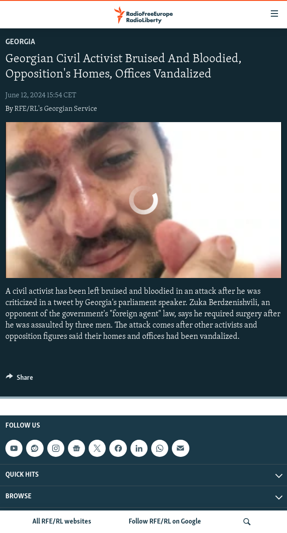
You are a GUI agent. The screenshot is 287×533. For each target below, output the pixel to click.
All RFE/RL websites (61, 521)
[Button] (19, 379)
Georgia (20, 42)
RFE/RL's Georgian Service (55, 109)
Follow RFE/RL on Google (165, 521)
